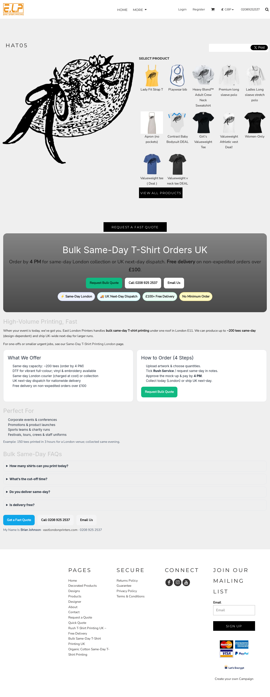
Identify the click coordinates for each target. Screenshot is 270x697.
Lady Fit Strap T (152, 89)
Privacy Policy (127, 591)
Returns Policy (127, 580)
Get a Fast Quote (19, 520)
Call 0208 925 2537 (143, 283)
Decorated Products (82, 586)
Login (182, 9)
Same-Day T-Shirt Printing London (91, 344)
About (72, 607)
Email (217, 602)
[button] (213, 9)
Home (72, 580)
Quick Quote (77, 623)
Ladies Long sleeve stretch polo (255, 94)
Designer (74, 602)
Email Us (174, 283)
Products (74, 596)
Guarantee (124, 586)
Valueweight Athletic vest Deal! (229, 141)
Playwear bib (177, 89)
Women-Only (254, 136)
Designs (74, 591)
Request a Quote (80, 617)
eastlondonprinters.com (60, 530)
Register (199, 9)
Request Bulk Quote (104, 283)
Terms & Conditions (131, 596)
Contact (74, 612)
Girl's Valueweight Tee (203, 141)
